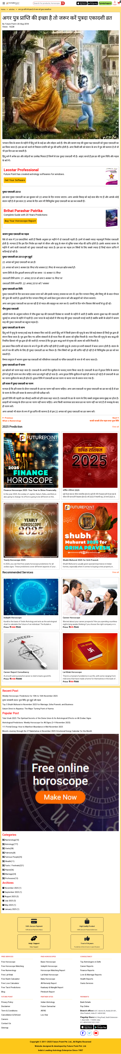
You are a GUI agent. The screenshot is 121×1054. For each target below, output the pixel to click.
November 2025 (11, 888)
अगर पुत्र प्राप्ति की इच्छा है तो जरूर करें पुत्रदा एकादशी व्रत (34, 9)
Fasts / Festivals (13, 865)
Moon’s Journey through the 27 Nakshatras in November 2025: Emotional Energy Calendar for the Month (47, 731)
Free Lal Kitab (7, 975)
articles (12, 9)
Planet (8, 870)
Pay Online (84, 1006)
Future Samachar (48, 1006)
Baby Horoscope (48, 979)
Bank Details (85, 1002)
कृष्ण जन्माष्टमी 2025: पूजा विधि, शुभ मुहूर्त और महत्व (21, 700)
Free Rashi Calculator (10, 979)
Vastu (8, 848)
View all (115, 427)
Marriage (9, 874)
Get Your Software (15, 180)
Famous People (12, 857)
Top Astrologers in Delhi (90, 962)
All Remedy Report (49, 983)
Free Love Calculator (10, 983)
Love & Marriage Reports (91, 975)
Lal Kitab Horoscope (49, 975)
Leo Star (44, 1015)
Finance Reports (87, 970)
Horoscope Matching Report (53, 970)
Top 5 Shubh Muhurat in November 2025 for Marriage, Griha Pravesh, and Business (37, 704)
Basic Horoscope (48, 962)
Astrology (10, 844)
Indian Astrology (48, 1002)
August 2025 (10, 896)
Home (3, 9)
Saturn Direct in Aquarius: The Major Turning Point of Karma (28, 708)
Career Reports (86, 966)
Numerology (10, 840)
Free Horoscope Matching (12, 966)
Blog (3, 992)
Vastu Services (86, 983)
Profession (10, 878)
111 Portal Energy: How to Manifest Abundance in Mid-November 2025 (32, 727)
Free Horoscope (8, 962)
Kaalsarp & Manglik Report (52, 987)
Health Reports (86, 979)
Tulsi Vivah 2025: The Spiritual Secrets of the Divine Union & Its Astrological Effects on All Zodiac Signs (46, 718)
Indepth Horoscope (49, 966)
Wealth (8, 861)
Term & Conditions (9, 1011)
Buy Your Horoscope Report (20, 220)
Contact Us (6, 1023)
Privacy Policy (7, 1002)
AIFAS (43, 1011)
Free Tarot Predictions (10, 987)
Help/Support (105, 3)
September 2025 (12, 892)
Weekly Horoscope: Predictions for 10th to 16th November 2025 (29, 696)
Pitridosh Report (48, 992)
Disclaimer (5, 1006)
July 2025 (9, 901)
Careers (4, 1019)
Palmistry (8, 853)
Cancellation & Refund (10, 1015)
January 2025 (10, 909)
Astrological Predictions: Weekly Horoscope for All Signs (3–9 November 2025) (36, 722)
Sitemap (4, 1028)
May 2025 (9, 905)
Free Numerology (8, 970)
